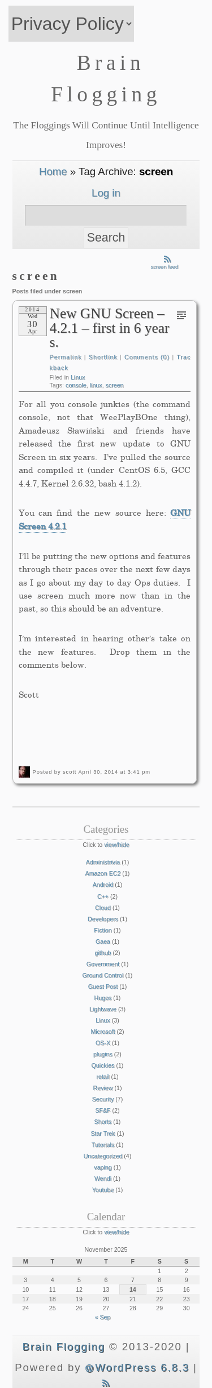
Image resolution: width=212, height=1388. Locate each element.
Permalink (66, 357)
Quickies (103, 1065)
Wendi (102, 1178)
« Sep (103, 1317)
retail (102, 1076)
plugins (103, 1054)
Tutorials (103, 1144)
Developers (103, 919)
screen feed (165, 264)
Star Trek (102, 1133)
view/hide (116, 844)
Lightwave (102, 1009)
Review (103, 1087)
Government (103, 964)
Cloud (103, 907)
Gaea (103, 941)
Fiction (102, 930)
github (102, 952)
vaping (102, 1167)
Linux (78, 377)
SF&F (102, 1110)
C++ (103, 896)
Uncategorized (103, 1156)
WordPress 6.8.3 (137, 1367)
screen (115, 385)
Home (53, 171)
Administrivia (103, 862)
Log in (106, 193)
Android (103, 884)
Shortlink (103, 357)
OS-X (103, 1042)
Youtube (103, 1189)
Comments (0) (147, 357)
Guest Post (103, 986)
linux (96, 385)
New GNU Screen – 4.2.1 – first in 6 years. (110, 327)
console (76, 385)
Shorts (103, 1121)
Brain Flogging (64, 1347)
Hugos (103, 997)
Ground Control (103, 975)
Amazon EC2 (103, 873)
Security (103, 1099)
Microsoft (102, 1031)
